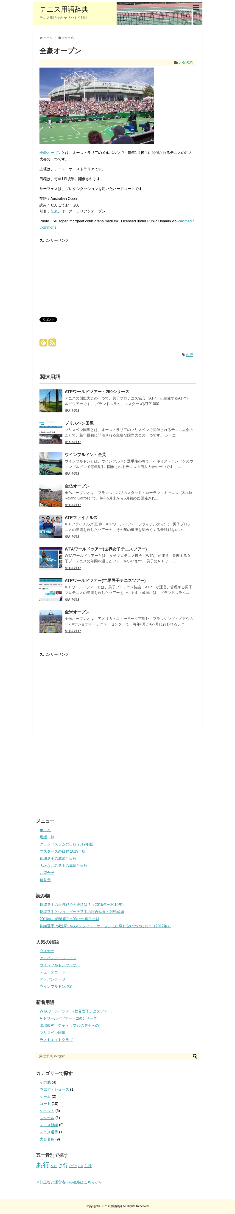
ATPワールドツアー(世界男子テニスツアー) (105, 580)
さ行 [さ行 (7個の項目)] (63, 1165)
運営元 (45, 880)
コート (45, 1104)
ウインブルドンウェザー (60, 965)
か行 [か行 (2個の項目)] (53, 1166)
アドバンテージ (52, 979)
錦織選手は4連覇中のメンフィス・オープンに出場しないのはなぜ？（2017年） (105, 926)
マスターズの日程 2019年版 (63, 851)
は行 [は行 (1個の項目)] (80, 1166)
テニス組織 (49, 1125)
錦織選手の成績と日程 (58, 858)
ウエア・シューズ (54, 1089)
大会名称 (185, 63)
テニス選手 (49, 1132)
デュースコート (52, 972)
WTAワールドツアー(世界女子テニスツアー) (106, 549)
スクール (47, 1118)
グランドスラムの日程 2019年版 (66, 844)
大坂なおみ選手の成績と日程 (63, 866)
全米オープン (77, 612)
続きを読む (73, 410)
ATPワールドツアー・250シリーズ (97, 391)
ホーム (45, 830)
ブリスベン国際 (79, 423)
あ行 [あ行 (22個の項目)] (43, 1165)
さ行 (189, 355)
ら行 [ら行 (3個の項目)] (88, 1166)
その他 (45, 1082)
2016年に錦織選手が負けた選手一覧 (69, 919)
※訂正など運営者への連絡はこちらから (69, 1182)
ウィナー (47, 951)
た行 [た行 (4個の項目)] (73, 1165)
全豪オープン (50, 153)
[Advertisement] (78, 276)
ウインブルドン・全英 (85, 454)
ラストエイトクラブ (56, 1040)
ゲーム (45, 1096)
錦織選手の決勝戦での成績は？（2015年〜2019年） (83, 905)
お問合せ (47, 873)
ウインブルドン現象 (56, 986)
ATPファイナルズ (81, 517)
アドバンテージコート (58, 958)
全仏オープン (77, 486)
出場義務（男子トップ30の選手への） (71, 1025)
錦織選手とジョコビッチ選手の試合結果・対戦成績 (82, 912)
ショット (47, 1111)
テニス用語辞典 (63, 9)
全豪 (54, 211)
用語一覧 (47, 837)
